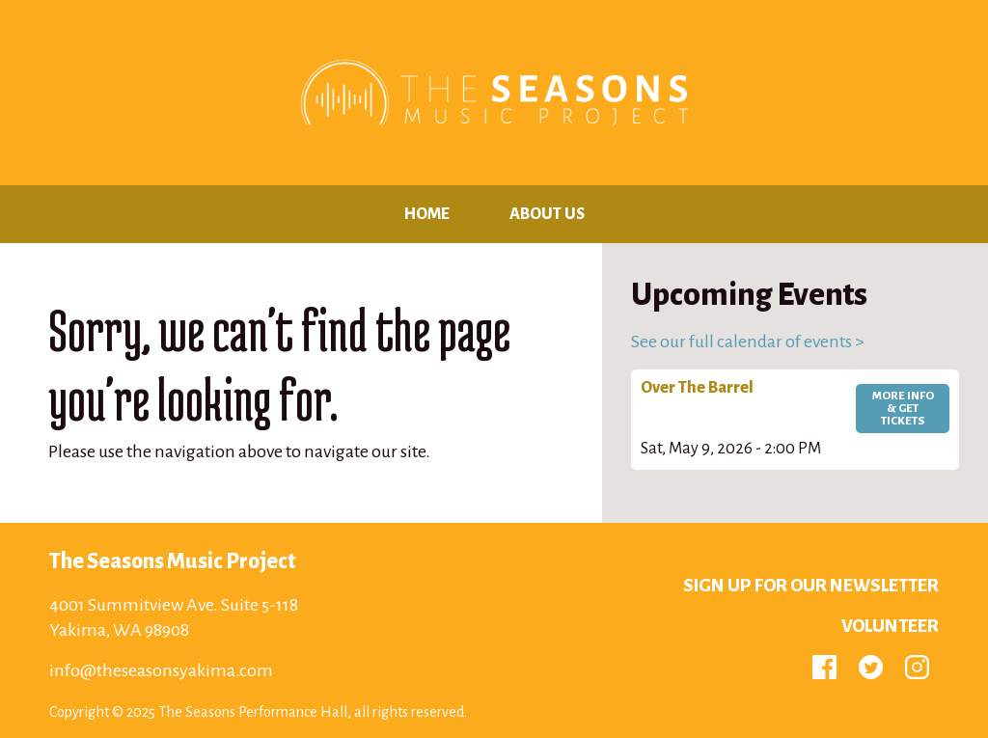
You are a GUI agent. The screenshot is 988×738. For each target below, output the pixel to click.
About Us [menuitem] (547, 214)
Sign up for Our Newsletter (811, 585)
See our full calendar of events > (747, 341)
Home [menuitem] (427, 214)
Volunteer (890, 626)
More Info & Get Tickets (903, 408)
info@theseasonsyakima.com (161, 670)
